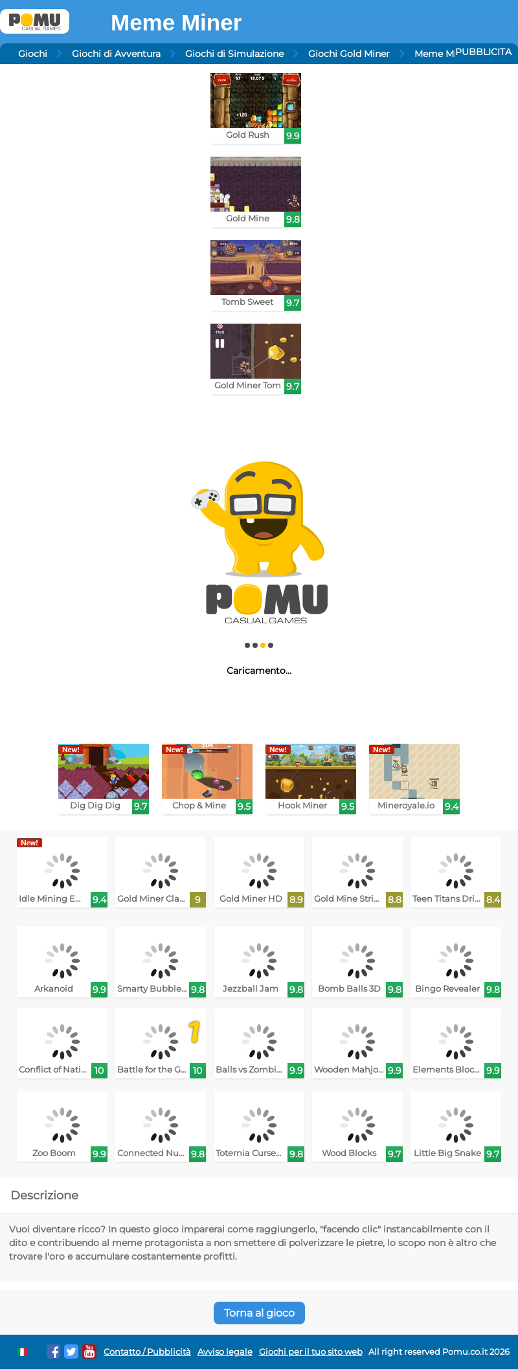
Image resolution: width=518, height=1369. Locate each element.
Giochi (32, 54)
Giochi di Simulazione (234, 54)
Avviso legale (225, 1352)
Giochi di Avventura (116, 54)
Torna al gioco (259, 1313)
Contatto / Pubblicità (147, 1352)
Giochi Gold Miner (349, 54)
